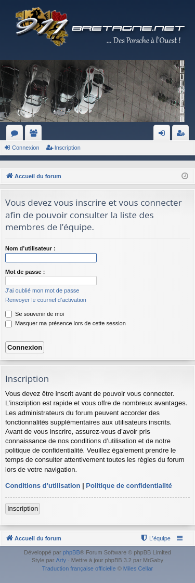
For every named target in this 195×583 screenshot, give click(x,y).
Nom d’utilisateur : (30, 248)
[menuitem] (155, 538)
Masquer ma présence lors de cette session (65, 323)
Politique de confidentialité (129, 485)
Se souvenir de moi (34, 314)
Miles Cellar (138, 568)
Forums (16, 135)
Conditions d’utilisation (42, 485)
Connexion (26, 147)
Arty (61, 560)
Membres (35, 135)
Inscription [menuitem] (182, 135)
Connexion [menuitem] (164, 135)
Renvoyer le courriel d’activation (45, 300)
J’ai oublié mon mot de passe (42, 290)
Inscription (68, 147)
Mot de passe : (25, 272)
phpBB (71, 552)
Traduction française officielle (79, 568)
